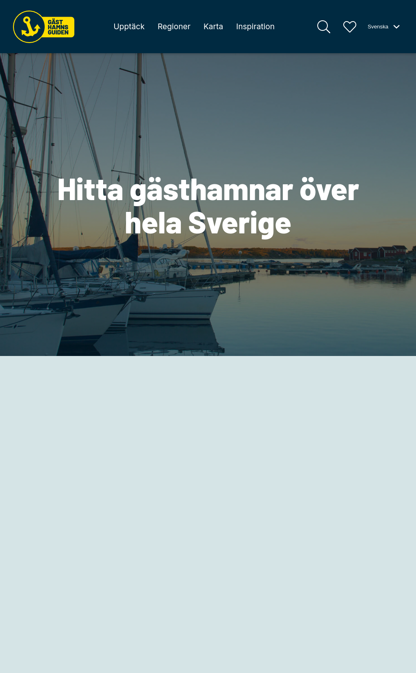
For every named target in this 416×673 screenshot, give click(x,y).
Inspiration (255, 26)
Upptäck (129, 26)
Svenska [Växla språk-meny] (384, 27)
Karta (213, 26)
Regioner (174, 26)
